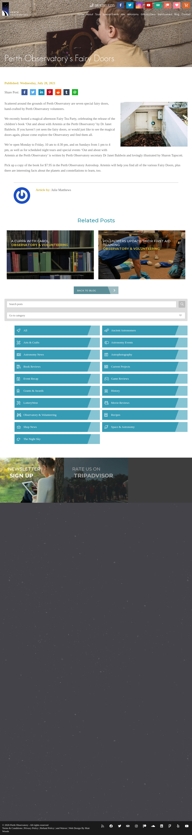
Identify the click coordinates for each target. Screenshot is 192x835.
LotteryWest (30, 402)
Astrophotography (121, 354)
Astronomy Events (122, 342)
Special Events (110, 14)
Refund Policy (47, 828)
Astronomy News (33, 354)
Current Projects (120, 366)
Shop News (30, 427)
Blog (176, 14)
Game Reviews (120, 378)
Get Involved (165, 14)
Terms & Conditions (12, 828)
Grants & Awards (33, 390)
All (25, 330)
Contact (185, 14)
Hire (123, 14)
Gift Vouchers (148, 14)
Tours (98, 14)
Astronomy (133, 14)
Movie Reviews (120, 402)
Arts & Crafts (31, 342)
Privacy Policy (31, 828)
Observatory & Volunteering (40, 414)
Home (80, 14)
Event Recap (30, 378)
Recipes (115, 414)
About (89, 14)
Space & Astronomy (123, 427)
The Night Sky (32, 439)
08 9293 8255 (102, 5)
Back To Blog (86, 290)
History (115, 390)
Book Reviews (31, 366)
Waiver (63, 828)
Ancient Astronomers (123, 330)
